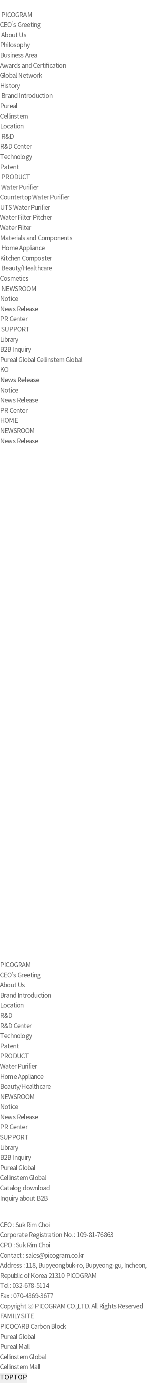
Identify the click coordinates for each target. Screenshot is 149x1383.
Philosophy (14, 45)
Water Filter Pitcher (26, 217)
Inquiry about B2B (24, 1198)
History (9, 86)
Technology (16, 157)
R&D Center (15, 146)
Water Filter (15, 228)
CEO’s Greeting (20, 25)
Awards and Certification (33, 65)
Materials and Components (36, 238)
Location (12, 126)
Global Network (21, 75)
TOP (13, 1378)
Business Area (18, 55)
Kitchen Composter (26, 258)
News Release (19, 309)
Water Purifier (19, 187)
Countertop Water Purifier (34, 197)
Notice (9, 299)
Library (9, 339)
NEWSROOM (18, 289)
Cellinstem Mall (20, 1367)
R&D (7, 136)
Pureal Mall (14, 1346)
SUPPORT (15, 329)
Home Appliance (23, 248)
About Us (13, 35)
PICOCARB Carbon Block (33, 1326)
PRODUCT (15, 177)
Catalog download (25, 1188)
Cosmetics (14, 278)
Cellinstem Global (59, 360)
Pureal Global (17, 360)
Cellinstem (14, 116)
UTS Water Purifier (25, 207)
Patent (9, 167)
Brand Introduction (26, 96)
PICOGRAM (16, 15)
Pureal (8, 106)
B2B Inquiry (15, 349)
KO (4, 370)
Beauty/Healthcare (26, 268)
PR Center (13, 319)
